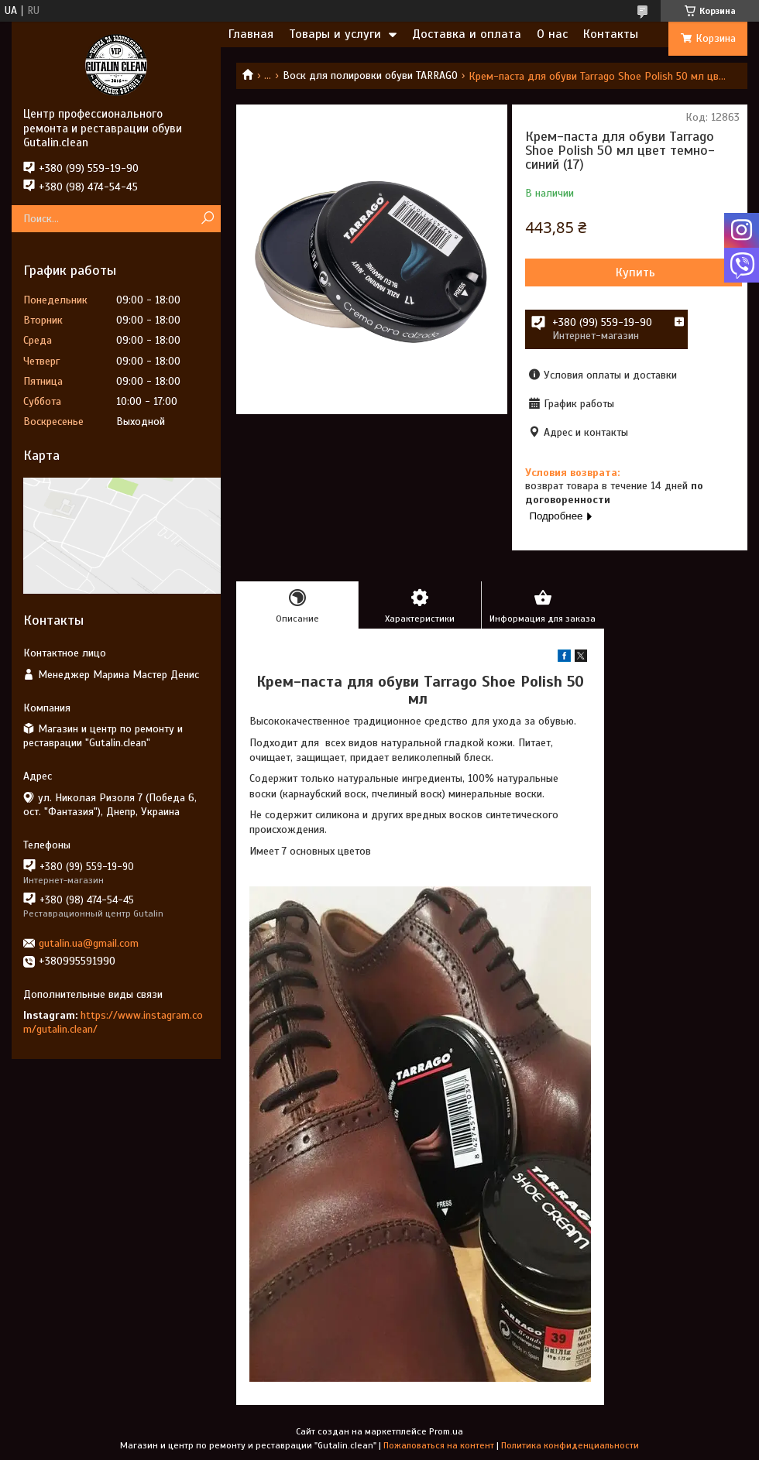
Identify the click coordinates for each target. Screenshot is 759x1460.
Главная (250, 34)
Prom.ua (446, 1431)
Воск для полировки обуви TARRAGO (370, 75)
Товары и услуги (335, 34)
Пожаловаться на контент (438, 1445)
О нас (552, 34)
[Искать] (207, 218)
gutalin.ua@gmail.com (89, 943)
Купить (635, 272)
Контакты (610, 34)
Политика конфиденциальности (570, 1445)
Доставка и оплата (466, 34)
